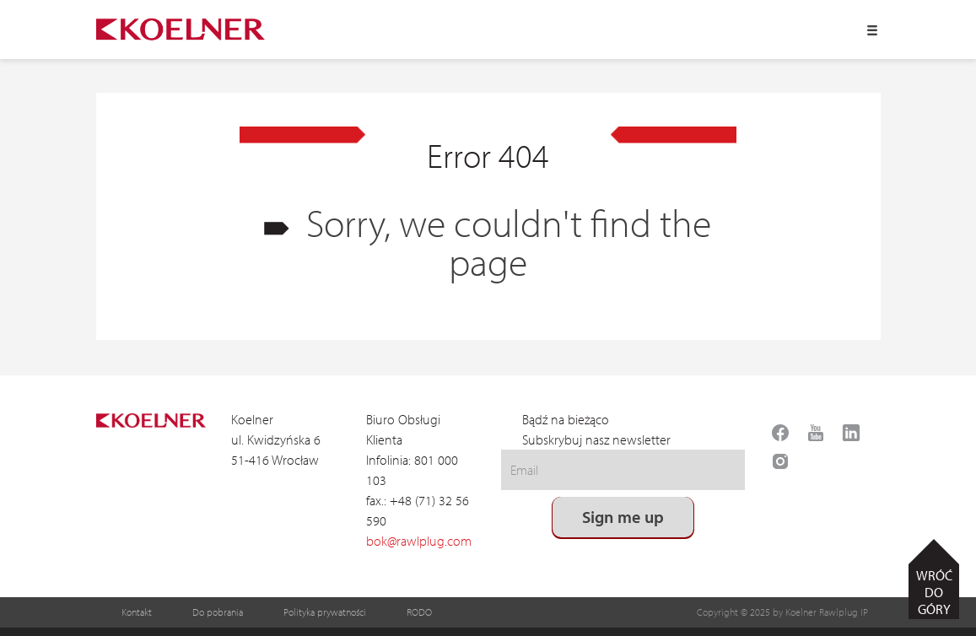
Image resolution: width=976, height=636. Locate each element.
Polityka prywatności (324, 612)
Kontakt (136, 612)
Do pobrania (217, 612)
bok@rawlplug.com (419, 540)
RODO (419, 612)
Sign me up (623, 516)
